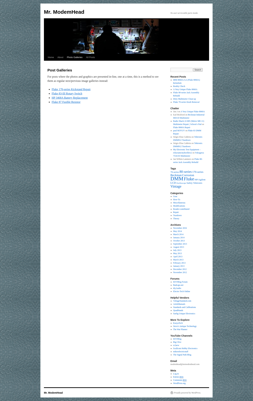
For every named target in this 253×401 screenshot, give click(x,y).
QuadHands (178, 310)
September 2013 (180, 244)
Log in (176, 373)
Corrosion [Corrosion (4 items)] (188, 175)
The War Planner (180, 329)
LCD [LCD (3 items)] (173, 182)
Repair (176, 212)
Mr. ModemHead (64, 12)
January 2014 (178, 237)
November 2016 (180, 228)
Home (51, 57)
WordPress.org (179, 383)
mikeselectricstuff (180, 351)
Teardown (177, 215)
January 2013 (178, 266)
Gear (175, 196)
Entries (178, 377)
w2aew (176, 345)
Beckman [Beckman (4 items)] (176, 175)
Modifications (179, 206)
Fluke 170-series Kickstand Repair (71, 89)
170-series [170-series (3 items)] (197, 171)
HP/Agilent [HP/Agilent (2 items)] (200, 179)
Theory (176, 218)
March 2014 (178, 234)
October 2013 (179, 240)
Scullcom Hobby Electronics (185, 348)
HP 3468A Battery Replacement (70, 97)
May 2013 (177, 253)
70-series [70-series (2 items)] (174, 172)
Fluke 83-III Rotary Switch (67, 93)
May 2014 (177, 231)
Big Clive (177, 342)
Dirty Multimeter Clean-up (184, 99)
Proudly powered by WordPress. (187, 392)
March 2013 (178, 259)
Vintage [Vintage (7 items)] (175, 186)
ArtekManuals (179, 304)
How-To (176, 199)
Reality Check (179, 86)
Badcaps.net (178, 285)
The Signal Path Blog (182, 354)
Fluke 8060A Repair (181, 127)
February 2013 (179, 263)
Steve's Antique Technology (185, 326)
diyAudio (177, 288)
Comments (180, 380)
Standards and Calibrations (184, 307)
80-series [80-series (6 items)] (186, 171)
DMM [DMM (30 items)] (176, 178)
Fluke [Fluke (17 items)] (189, 178)
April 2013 (177, 256)
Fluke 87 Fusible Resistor (66, 101)
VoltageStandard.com (182, 301)
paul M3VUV (179, 130)
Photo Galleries (75, 57)
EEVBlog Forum (180, 282)
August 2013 (178, 247)
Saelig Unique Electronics (184, 313)
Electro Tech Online (181, 291)
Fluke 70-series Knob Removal (186, 102)
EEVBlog (177, 339)
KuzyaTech (178, 323)
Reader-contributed (181, 209)
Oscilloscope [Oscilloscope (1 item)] (181, 183)
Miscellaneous (179, 202)
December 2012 (180, 269)
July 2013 (177, 250)
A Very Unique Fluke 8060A (185, 89)
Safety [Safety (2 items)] (190, 183)
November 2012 (180, 272)
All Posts (90, 57)
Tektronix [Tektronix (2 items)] (197, 183)
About (60, 57)
